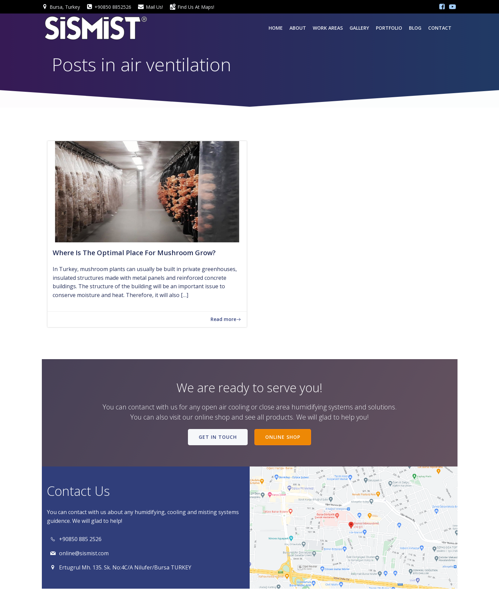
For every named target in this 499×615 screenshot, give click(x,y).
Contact (439, 28)
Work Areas (328, 28)
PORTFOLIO (389, 28)
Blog (415, 28)
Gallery (359, 28)
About (297, 28)
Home (276, 28)
